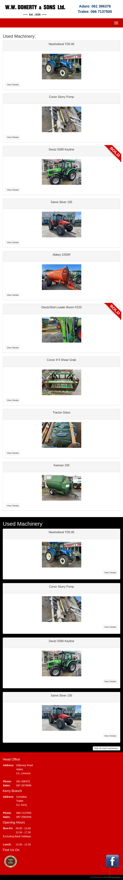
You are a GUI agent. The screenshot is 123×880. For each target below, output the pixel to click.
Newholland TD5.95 (61, 532)
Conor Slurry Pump (61, 586)
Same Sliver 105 (61, 695)
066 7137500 (101, 12)
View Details (110, 572)
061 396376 (101, 6)
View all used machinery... (106, 748)
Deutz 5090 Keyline (61, 641)
